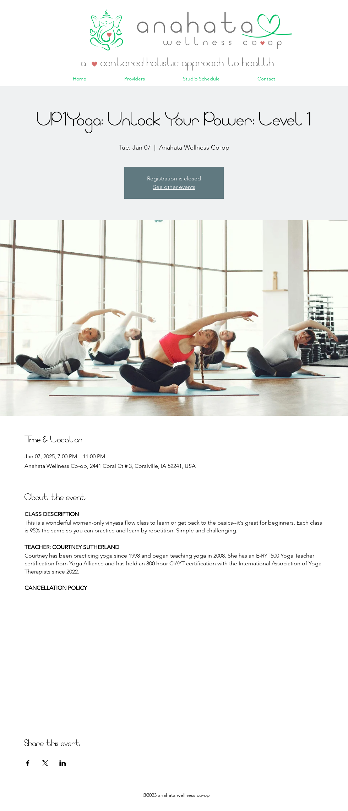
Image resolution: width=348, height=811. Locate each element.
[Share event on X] (45, 763)
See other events (174, 187)
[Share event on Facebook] (28, 763)
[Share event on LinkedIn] (62, 763)
